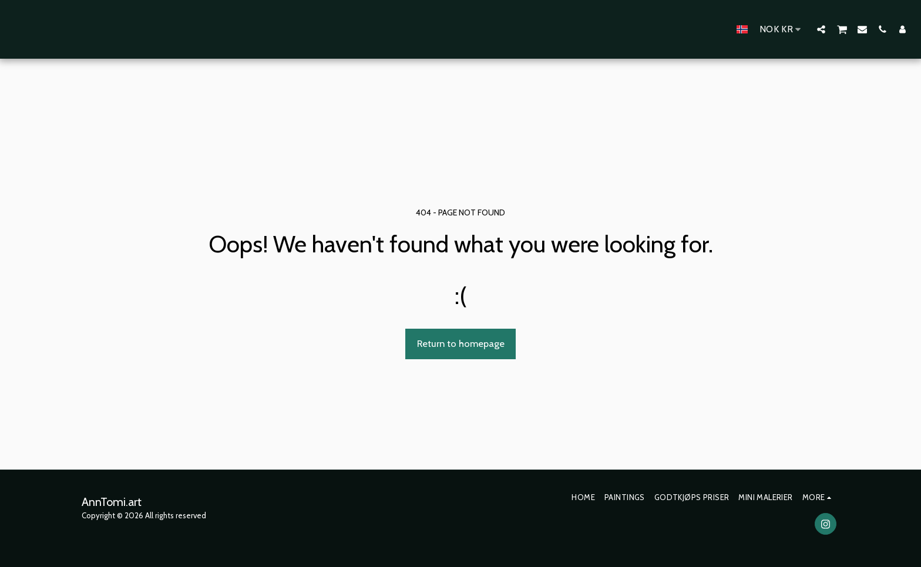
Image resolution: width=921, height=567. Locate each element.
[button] (821, 29)
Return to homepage (461, 343)
